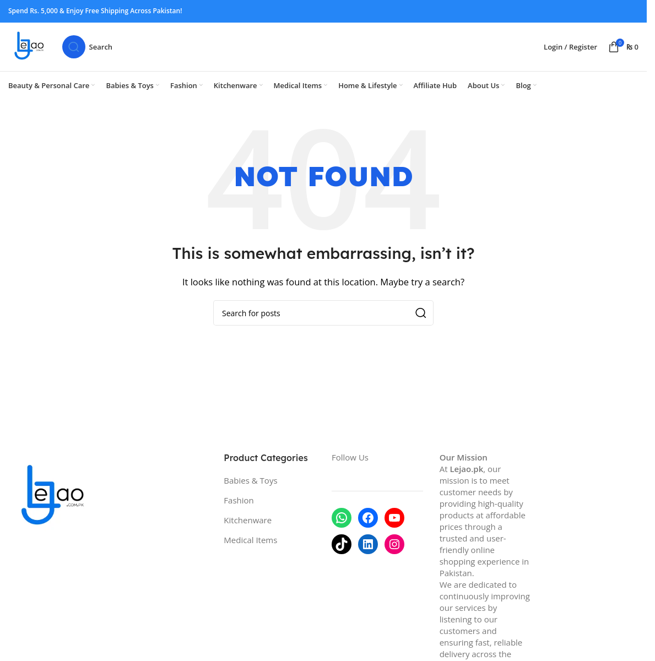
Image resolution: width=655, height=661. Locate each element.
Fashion (238, 509)
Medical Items (250, 549)
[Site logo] (34, 50)
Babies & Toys (250, 489)
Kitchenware (248, 529)
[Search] (96, 52)
